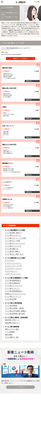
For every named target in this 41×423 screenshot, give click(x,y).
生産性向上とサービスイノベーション (15, 293)
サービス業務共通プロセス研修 (15, 258)
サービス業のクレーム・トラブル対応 (15, 238)
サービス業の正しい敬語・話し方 (14, 254)
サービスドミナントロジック (13, 263)
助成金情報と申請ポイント (12, 322)
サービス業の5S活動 (10, 299)
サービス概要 (37, 1)
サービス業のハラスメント (12, 288)
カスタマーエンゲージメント (13, 274)
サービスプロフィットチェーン (13, 268)
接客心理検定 (8, 334)
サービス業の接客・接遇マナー (13, 232)
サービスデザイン (10, 260)
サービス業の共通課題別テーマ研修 (16, 278)
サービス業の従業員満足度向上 (13, 291)
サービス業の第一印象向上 (12, 251)
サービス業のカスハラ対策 (12, 240)
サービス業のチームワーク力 (13, 246)
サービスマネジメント (11, 271)
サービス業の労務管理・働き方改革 (15, 313)
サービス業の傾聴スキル (12, 248)
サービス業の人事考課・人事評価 (14, 308)
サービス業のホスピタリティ (13, 235)
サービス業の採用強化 (11, 305)
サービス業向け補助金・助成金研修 (16, 317)
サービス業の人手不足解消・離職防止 (15, 311)
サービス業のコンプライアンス (13, 285)
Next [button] (38, 371)
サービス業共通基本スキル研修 (15, 230)
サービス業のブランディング (13, 296)
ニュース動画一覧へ (20, 387)
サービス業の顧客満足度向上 (13, 280)
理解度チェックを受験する (20, 58)
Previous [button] (2, 371)
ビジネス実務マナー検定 (12, 337)
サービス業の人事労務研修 (13, 303)
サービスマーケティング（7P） (14, 266)
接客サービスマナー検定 (12, 329)
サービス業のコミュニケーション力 (15, 243)
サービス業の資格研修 (12, 326)
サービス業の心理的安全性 (12, 283)
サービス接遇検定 (10, 332)
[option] (20, 373)
